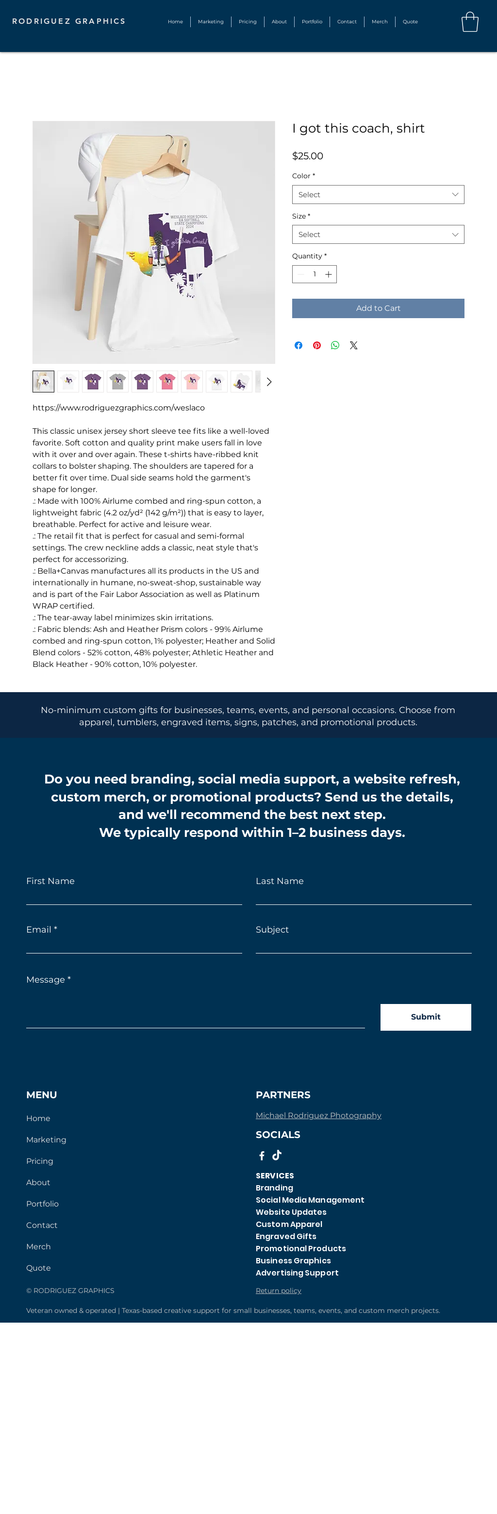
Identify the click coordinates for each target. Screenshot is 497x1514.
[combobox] (378, 194)
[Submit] (426, 1017)
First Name (50, 881)
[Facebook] (262, 1156)
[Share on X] (354, 345)
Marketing (46, 1139)
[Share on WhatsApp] (335, 345)
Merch (38, 1246)
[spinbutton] (314, 274)
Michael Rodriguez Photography (318, 1115)
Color (303, 175)
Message (45, 979)
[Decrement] (300, 274)
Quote (38, 1268)
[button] (312, 22)
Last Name (280, 881)
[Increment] (329, 274)
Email (38, 929)
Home (38, 1118)
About (38, 1182)
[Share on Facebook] (298, 345)
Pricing (39, 1161)
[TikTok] (277, 1156)
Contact (42, 1225)
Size (301, 216)
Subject (272, 929)
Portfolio (42, 1203)
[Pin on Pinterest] (317, 345)
